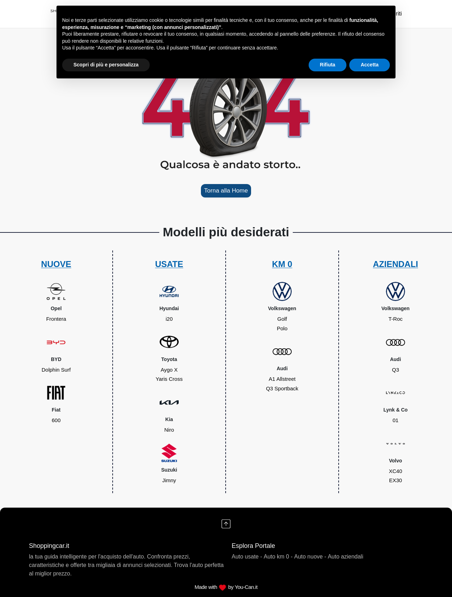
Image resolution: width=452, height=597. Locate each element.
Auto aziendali (345, 557)
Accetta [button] (370, 64)
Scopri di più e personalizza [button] (105, 64)
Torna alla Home (226, 190)
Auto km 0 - (278, 557)
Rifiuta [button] (327, 64)
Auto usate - (247, 557)
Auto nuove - (310, 557)
